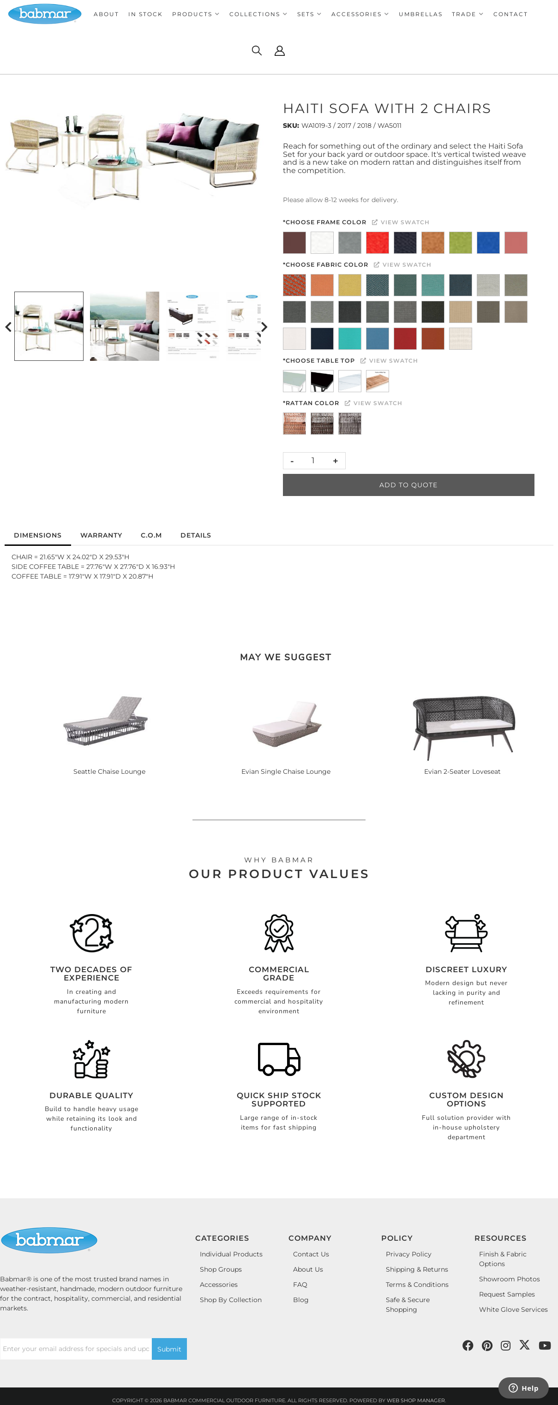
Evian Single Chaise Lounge (285, 771)
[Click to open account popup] (279, 50)
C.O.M (151, 535)
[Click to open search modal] (256, 50)
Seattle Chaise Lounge (109, 771)
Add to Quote (408, 485)
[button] (196, 14)
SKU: (291, 125)
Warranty (101, 535)
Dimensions (38, 535)
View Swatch (401, 222)
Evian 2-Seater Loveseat (462, 771)
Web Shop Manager (416, 1400)
